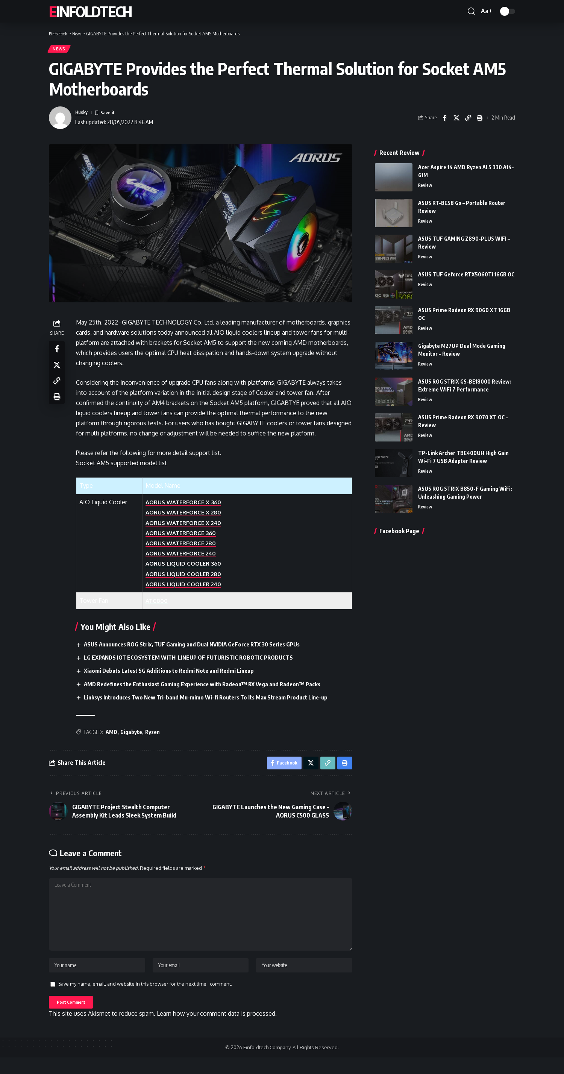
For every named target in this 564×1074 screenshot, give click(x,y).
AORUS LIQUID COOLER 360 (187, 566)
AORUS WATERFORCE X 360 (187, 505)
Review (426, 183)
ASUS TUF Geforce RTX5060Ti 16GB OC (466, 271)
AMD (114, 735)
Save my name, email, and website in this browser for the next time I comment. (145, 998)
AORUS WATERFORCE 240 (185, 556)
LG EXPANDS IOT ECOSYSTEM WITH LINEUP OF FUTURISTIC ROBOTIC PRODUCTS (196, 660)
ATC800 (159, 603)
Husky (82, 115)
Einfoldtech (90, 11)
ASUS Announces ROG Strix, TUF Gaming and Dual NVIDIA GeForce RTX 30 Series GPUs (201, 647)
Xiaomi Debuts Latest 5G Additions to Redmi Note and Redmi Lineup (177, 673)
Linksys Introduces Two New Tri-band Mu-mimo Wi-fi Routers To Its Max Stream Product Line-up (216, 700)
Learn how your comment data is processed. (217, 1030)
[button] (471, 11)
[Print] (480, 120)
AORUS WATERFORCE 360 (185, 535)
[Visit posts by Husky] (60, 120)
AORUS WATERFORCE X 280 (187, 515)
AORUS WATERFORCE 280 (185, 545)
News (61, 50)
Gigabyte (133, 735)
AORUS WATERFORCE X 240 (187, 525)
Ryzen (154, 735)
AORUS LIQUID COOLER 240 (188, 586)
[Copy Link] (468, 120)
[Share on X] (456, 120)
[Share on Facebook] (445, 120)
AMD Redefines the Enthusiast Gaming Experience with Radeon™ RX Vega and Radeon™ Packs (212, 686)
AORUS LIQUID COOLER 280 (187, 576)
